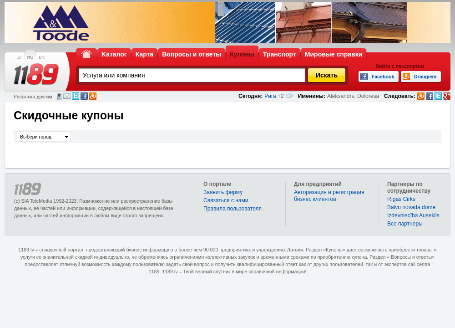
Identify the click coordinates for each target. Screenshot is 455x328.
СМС (59, 96)
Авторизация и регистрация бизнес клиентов (329, 195)
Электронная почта (67, 96)
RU (30, 57)
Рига (270, 96)
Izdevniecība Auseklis (413, 215)
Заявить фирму (223, 192)
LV (18, 57)
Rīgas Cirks (401, 199)
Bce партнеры (405, 223)
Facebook (84, 96)
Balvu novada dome (411, 207)
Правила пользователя (232, 208)
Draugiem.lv (92, 96)
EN (42, 57)
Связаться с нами (225, 200)
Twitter (75, 96)
